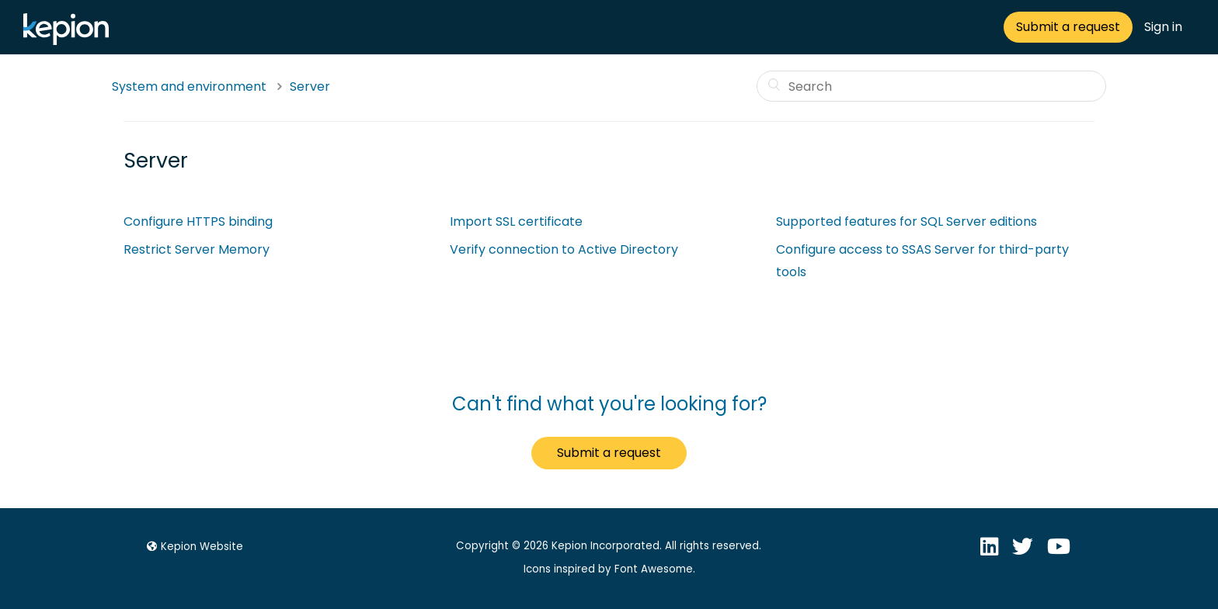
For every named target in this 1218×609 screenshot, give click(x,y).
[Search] (931, 86)
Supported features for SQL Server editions (906, 221)
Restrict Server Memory (197, 249)
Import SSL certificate (516, 221)
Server (310, 86)
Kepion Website (193, 546)
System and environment (189, 86)
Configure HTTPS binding (198, 221)
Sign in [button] (1163, 27)
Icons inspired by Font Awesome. (609, 569)
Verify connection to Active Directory (564, 249)
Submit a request (1068, 27)
